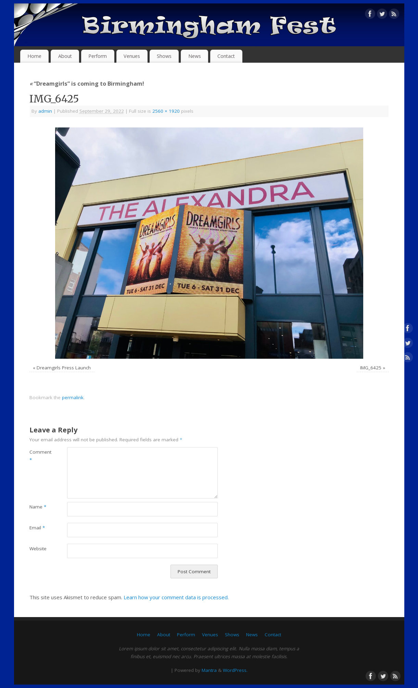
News (194, 56)
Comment (38, 456)
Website (38, 548)
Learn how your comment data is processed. (176, 597)
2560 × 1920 (166, 111)
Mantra (209, 670)
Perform (97, 56)
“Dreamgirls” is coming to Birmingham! (86, 83)
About (65, 56)
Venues (132, 56)
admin (45, 111)
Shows (164, 56)
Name (37, 507)
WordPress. (235, 670)
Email (37, 528)
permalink (73, 397)
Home (34, 56)
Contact (226, 56)
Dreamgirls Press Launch (64, 368)
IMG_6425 (370, 368)
